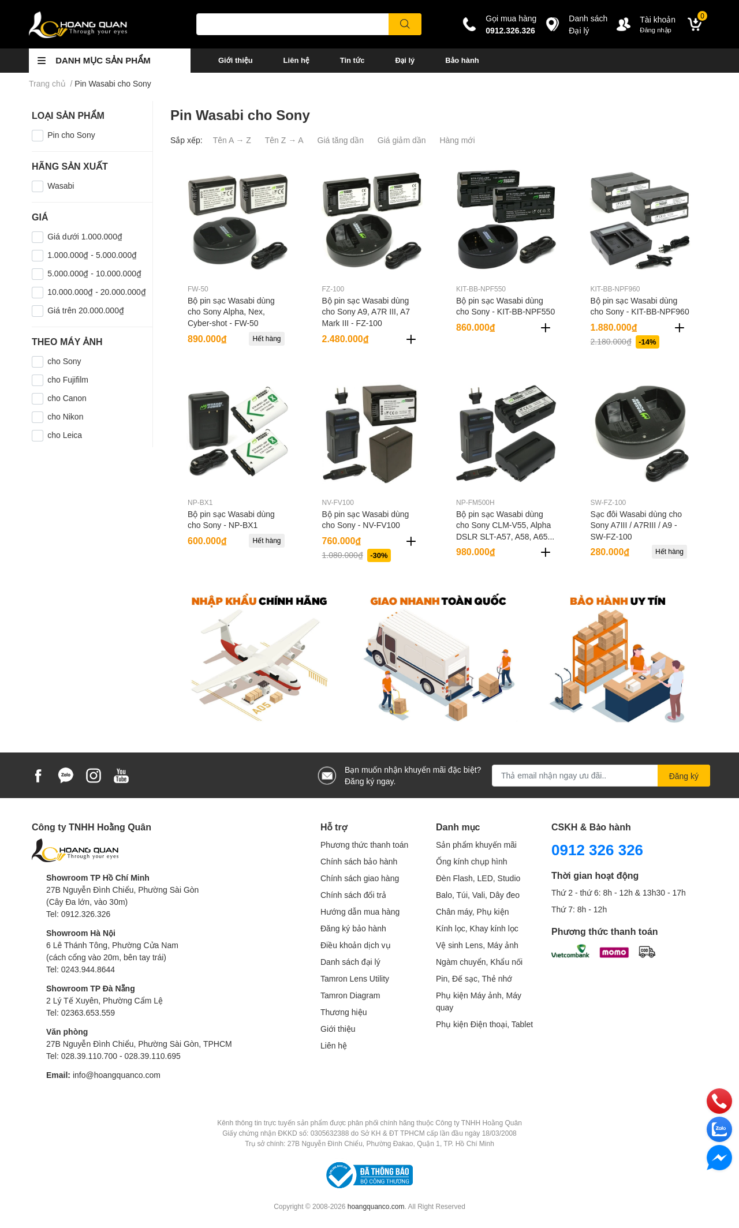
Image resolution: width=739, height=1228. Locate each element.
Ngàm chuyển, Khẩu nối (479, 962)
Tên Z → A (284, 140)
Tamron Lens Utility (354, 978)
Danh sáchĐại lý (588, 24)
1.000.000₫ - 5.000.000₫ (92, 255)
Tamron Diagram (350, 995)
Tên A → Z (232, 140)
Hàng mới (457, 140)
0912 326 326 (597, 849)
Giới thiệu (235, 60)
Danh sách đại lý (350, 962)
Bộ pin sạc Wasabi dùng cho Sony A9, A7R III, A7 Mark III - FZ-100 (366, 311)
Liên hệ (296, 60)
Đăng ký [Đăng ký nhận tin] (684, 776)
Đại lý (405, 60)
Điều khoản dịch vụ (355, 945)
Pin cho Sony (71, 135)
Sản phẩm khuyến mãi (476, 844)
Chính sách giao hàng (359, 878)
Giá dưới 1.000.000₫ (84, 236)
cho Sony (64, 361)
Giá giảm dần (402, 140)
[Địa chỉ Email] (601, 776)
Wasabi (60, 185)
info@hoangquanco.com (117, 1075)
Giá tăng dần (341, 140)
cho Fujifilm (67, 379)
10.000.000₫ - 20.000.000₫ (96, 292)
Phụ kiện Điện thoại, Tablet (484, 1024)
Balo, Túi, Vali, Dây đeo (478, 895)
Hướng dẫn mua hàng (360, 911)
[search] (405, 24)
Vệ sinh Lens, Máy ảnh (477, 945)
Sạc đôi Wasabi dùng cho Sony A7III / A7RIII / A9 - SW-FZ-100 (636, 525)
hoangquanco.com (376, 1206)
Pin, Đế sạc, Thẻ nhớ (474, 978)
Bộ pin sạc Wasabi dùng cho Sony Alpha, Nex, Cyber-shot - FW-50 (231, 311)
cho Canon (67, 398)
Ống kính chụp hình (471, 861)
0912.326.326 (510, 30)
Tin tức (352, 60)
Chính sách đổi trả (353, 895)
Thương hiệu (343, 1012)
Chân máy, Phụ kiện (472, 911)
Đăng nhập (655, 29)
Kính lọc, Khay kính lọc (477, 928)
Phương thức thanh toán (364, 844)
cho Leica (64, 435)
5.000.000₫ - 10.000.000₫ (94, 273)
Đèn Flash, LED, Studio (478, 878)
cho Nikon (65, 416)
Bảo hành (462, 60)
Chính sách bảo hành (358, 861)
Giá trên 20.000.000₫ (85, 310)
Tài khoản (657, 19)
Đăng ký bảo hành (353, 928)
